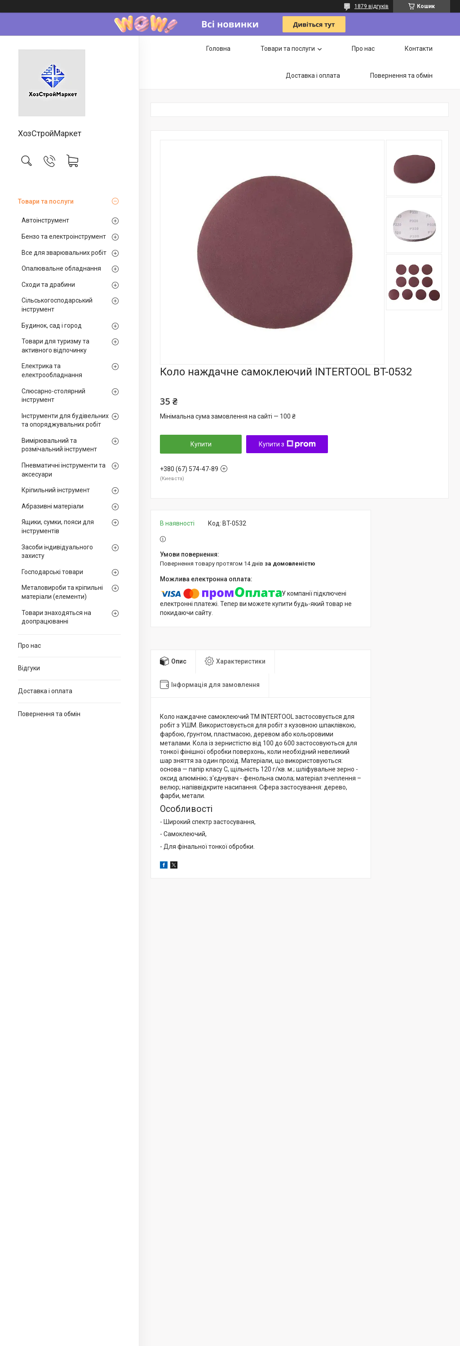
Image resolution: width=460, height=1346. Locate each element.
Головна (218, 48)
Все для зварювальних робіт (64, 252)
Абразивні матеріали (53, 506)
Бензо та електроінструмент (64, 236)
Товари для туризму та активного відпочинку (55, 346)
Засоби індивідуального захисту (57, 552)
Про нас (29, 645)
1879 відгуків (371, 6)
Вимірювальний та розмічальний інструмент (59, 445)
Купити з (287, 444)
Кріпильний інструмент (56, 490)
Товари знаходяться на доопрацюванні (56, 617)
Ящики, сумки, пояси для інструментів (58, 526)
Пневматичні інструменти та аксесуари (64, 470)
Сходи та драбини (48, 284)
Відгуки (29, 668)
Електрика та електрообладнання (52, 370)
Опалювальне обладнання (61, 268)
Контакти (419, 48)
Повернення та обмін (49, 714)
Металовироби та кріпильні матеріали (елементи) (62, 592)
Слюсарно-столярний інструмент (53, 396)
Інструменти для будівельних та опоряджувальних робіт (65, 420)
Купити (201, 444)
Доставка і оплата (45, 691)
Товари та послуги (46, 201)
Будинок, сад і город (52, 325)
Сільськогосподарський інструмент (57, 305)
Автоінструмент (45, 220)
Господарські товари (52, 571)
